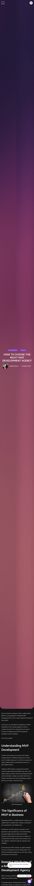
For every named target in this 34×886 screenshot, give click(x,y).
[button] (31, 2)
